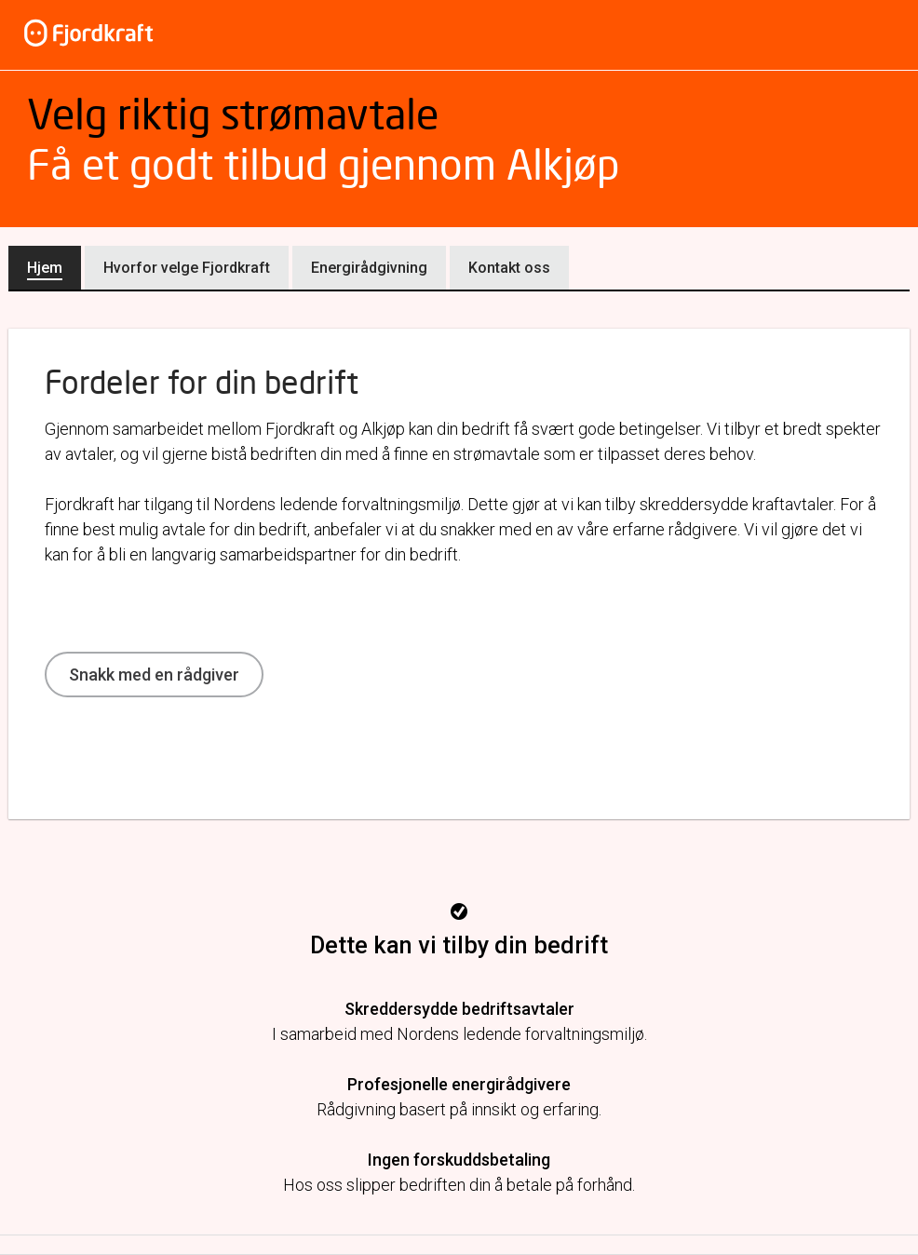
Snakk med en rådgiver (154, 674)
